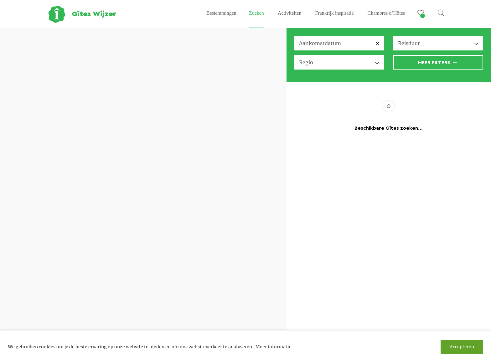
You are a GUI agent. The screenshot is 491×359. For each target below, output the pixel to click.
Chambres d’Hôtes (386, 13)
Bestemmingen (221, 13)
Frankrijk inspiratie (334, 13)
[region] (245, 344)
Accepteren (462, 347)
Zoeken (256, 13)
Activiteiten (290, 13)
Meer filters (437, 62)
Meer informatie (274, 347)
